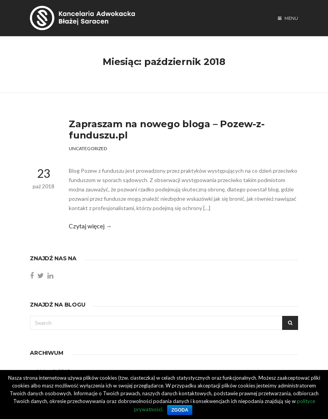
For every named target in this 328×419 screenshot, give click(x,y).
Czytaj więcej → (90, 226)
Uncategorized (88, 148)
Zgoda (179, 410)
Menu (288, 18)
